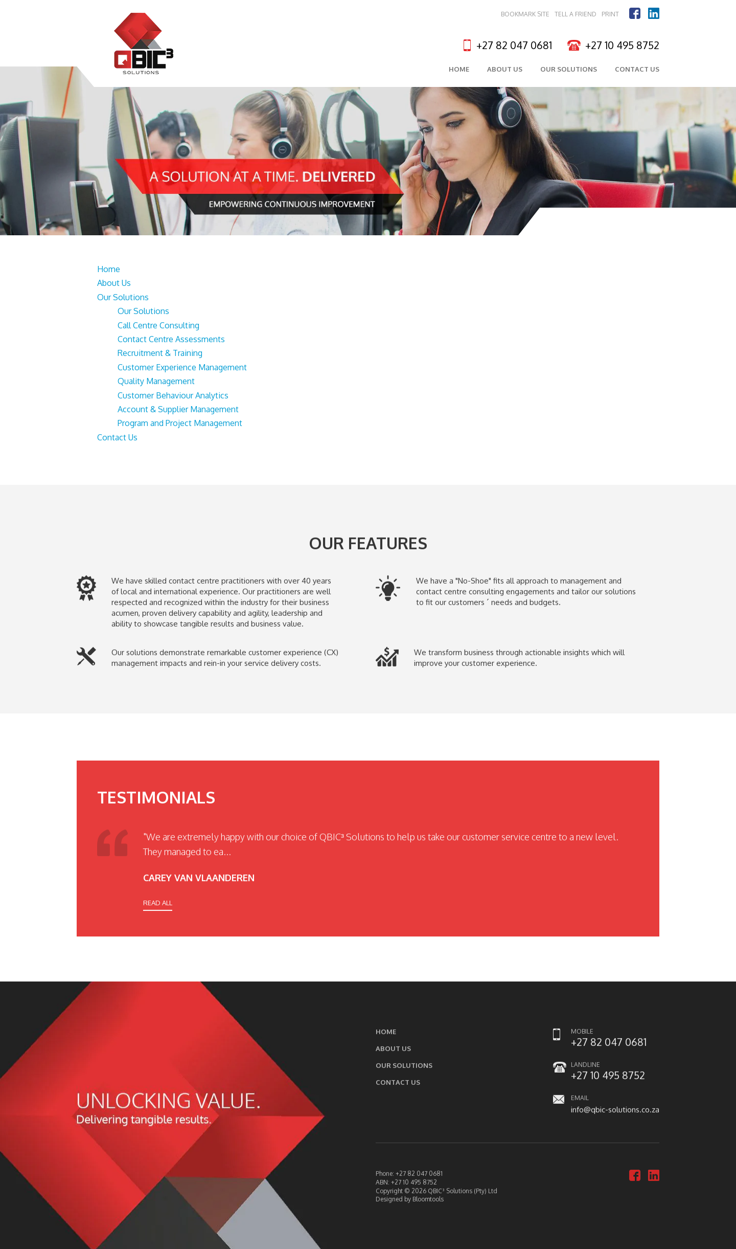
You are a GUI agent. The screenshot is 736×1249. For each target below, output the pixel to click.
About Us (504, 70)
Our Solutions (568, 70)
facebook (634, 13)
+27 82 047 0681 (514, 45)
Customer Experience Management (182, 368)
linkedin (653, 13)
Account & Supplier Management (178, 410)
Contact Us (637, 70)
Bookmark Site (525, 14)
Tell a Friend (575, 14)
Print (610, 14)
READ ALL (157, 911)
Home (459, 70)
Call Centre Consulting (158, 326)
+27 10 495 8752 (622, 45)
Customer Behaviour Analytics (173, 396)
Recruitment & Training (160, 354)
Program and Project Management (180, 424)
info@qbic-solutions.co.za (615, 1118)
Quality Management (156, 381)
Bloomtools (428, 1208)
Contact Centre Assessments (171, 339)
